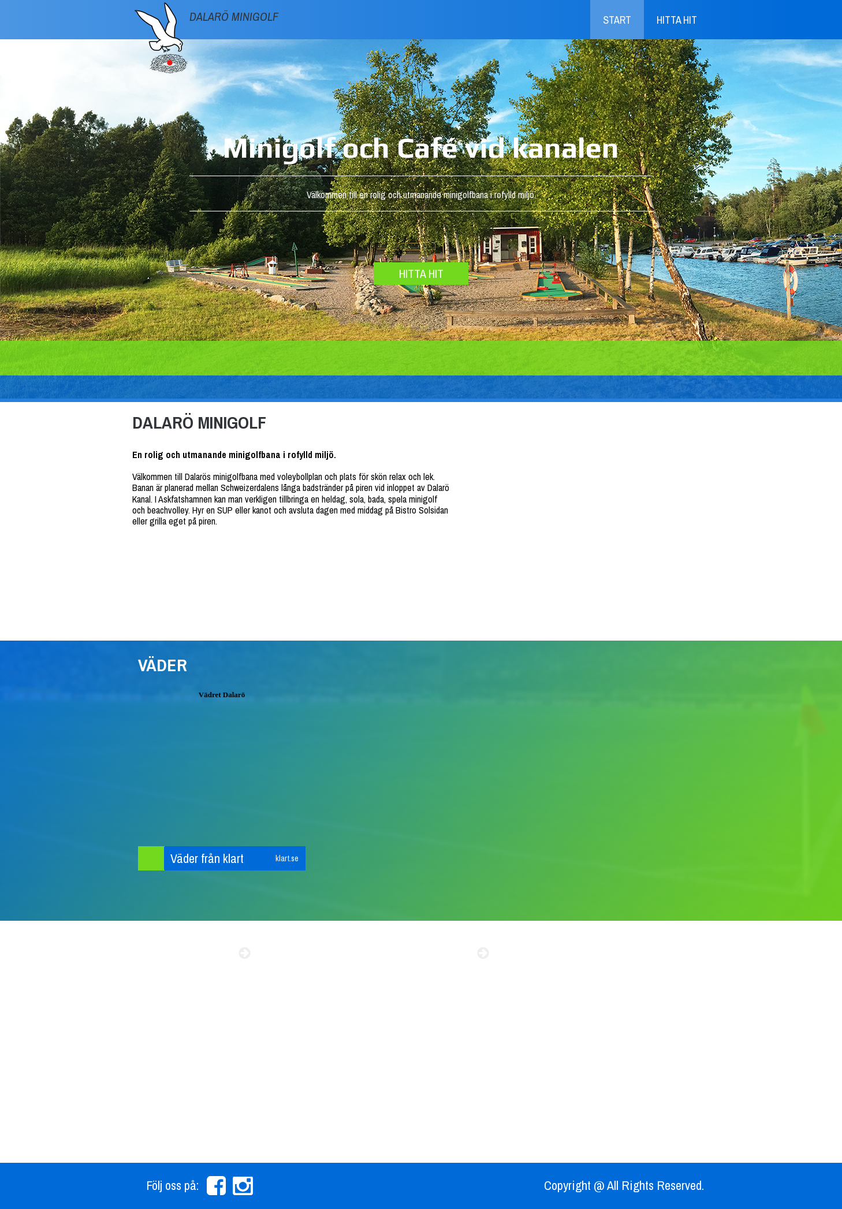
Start (617, 20)
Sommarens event (187, 953)
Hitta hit (677, 20)
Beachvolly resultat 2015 (402, 953)
